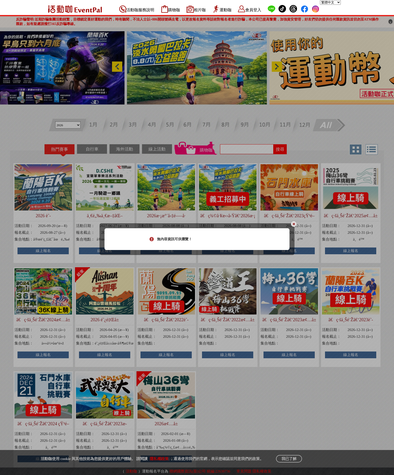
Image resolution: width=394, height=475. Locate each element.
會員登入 (253, 10)
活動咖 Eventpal (75, 9)
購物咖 (174, 10)
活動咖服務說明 (140, 10)
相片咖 (200, 10)
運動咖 (226, 10)
